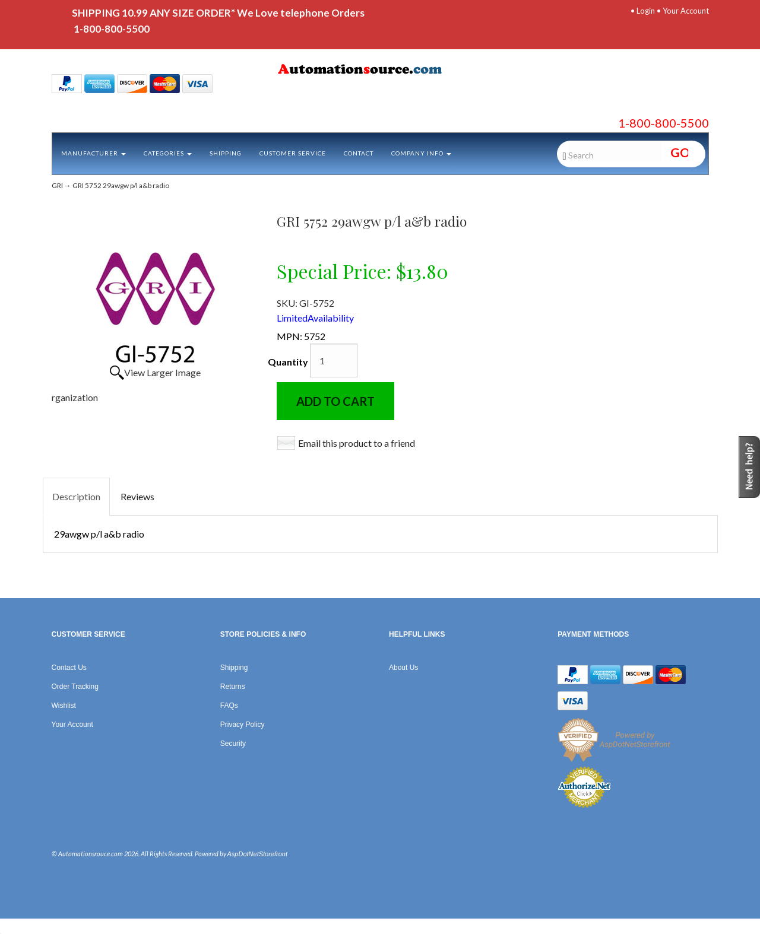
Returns (232, 686)
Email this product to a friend (356, 443)
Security (233, 743)
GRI (57, 185)
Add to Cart (335, 401)
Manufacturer (93, 153)
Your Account (686, 10)
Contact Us (69, 667)
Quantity (288, 361)
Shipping (226, 153)
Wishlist (64, 705)
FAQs (229, 705)
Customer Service (292, 153)
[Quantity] (333, 360)
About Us (403, 667)
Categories (168, 153)
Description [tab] (76, 496)
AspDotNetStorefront (257, 853)
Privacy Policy (242, 724)
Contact (358, 153)
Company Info (421, 153)
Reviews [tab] (137, 496)
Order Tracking (75, 686)
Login (645, 10)
